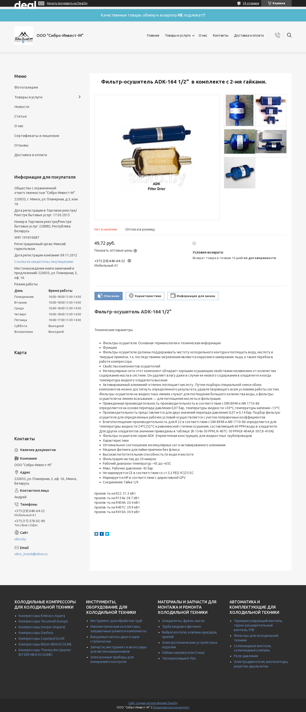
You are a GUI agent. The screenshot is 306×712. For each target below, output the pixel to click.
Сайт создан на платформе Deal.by (153, 703)
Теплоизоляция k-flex (179, 658)
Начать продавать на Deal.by (67, 3)
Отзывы (21, 145)
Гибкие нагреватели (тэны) (183, 653)
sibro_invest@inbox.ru (31, 554)
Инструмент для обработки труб (116, 621)
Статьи (20, 116)
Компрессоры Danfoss (36, 633)
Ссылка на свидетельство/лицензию (43, 262)
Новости (21, 107)
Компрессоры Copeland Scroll (42, 638)
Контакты (220, 35)
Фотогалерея (26, 87)
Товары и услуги (178, 35)
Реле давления (246, 656)
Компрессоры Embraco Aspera (42, 616)
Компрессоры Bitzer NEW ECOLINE (45, 644)
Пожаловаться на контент (171, 707)
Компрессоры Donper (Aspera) (42, 627)
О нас (203, 35)
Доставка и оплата (249, 35)
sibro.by (20, 539)
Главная (153, 35)
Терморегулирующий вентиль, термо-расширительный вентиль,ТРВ (258, 625)
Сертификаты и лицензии (36, 136)
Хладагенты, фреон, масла (183, 621)
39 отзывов (251, 3)
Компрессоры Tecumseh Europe (43, 621)
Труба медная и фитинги (181, 626)
